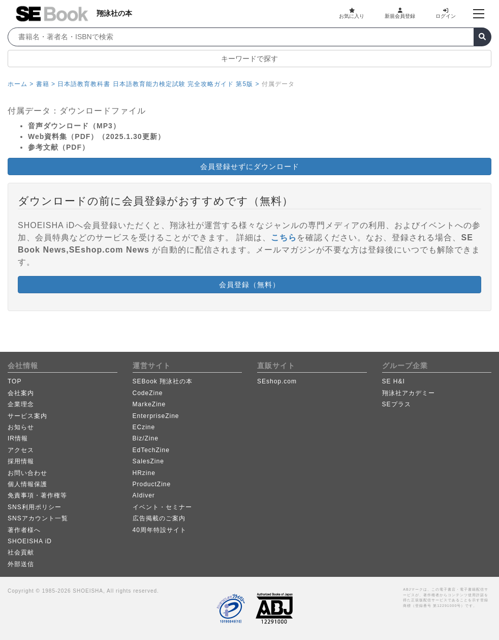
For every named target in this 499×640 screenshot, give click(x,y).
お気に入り (351, 13)
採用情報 (21, 461)
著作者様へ (24, 530)
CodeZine (148, 393)
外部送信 (21, 564)
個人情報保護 (27, 484)
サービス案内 (27, 416)
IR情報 (18, 438)
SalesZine (148, 461)
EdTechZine (151, 450)
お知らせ (21, 427)
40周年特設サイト (159, 530)
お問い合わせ (27, 473)
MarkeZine (149, 404)
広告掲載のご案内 (159, 518)
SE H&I (393, 381)
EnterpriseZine (156, 416)
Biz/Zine (146, 438)
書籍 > (45, 84)
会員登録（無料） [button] (249, 285)
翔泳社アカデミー (408, 393)
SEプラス (396, 404)
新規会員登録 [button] (400, 13)
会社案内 (21, 393)
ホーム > (21, 84)
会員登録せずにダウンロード (249, 166)
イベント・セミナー (162, 507)
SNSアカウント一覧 (38, 518)
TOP (14, 381)
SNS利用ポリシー (34, 507)
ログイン (445, 13)
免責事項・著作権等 (37, 495)
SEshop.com (277, 381)
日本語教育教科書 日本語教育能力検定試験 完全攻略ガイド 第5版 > (158, 84)
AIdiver (144, 495)
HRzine (144, 473)
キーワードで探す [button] (249, 58)
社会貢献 (21, 552)
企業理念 (21, 404)
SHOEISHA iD (30, 541)
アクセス (21, 450)
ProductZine (152, 484)
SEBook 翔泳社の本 (163, 381)
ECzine (144, 427)
